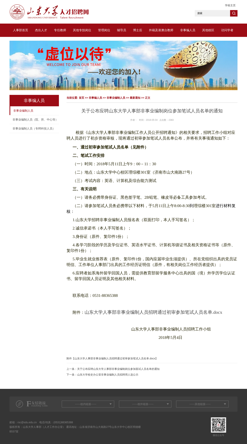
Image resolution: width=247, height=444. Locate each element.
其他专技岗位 (82, 30)
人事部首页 (20, 30)
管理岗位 (104, 30)
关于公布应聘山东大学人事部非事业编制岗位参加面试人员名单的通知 (118, 368)
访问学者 (227, 30)
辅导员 (121, 30)
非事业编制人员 (23, 110)
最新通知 (135, 97)
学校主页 (230, 5)
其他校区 (208, 30)
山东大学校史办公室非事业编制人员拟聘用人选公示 (107, 374)
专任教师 (60, 30)
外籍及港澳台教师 (161, 30)
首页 (81, 97)
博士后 (137, 30)
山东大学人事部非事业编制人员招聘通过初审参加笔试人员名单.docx (114, 358)
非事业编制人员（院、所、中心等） (35, 119)
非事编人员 (187, 30)
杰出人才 (41, 30)
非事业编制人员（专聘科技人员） (34, 128)
